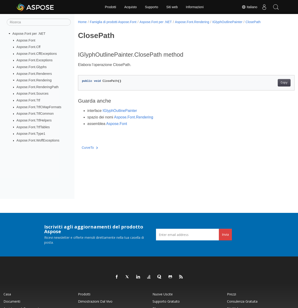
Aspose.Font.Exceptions (35, 60)
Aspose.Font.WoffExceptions (38, 140)
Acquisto (130, 7)
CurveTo (90, 147)
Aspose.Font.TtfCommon (35, 113)
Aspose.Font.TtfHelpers (34, 120)
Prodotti (110, 7)
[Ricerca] (39, 22)
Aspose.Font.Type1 (31, 133)
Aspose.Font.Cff (29, 47)
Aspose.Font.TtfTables (33, 127)
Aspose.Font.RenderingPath (38, 87)
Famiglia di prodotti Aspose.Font (113, 22)
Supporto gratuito (166, 301)
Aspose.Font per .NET (28, 33)
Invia (225, 234)
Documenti (11, 301)
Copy (269, 82)
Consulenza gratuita (242, 301)
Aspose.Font (26, 40)
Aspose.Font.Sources (33, 93)
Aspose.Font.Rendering (34, 80)
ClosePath (253, 22)
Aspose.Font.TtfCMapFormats (39, 107)
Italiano (249, 7)
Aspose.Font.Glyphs (32, 67)
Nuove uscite (162, 294)
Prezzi (231, 294)
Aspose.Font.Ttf (28, 100)
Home (82, 22)
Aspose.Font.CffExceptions (37, 53)
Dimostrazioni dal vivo (95, 301)
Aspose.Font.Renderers (34, 73)
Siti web (172, 7)
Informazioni (194, 7)
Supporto (151, 7)
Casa (7, 294)
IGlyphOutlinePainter (227, 22)
